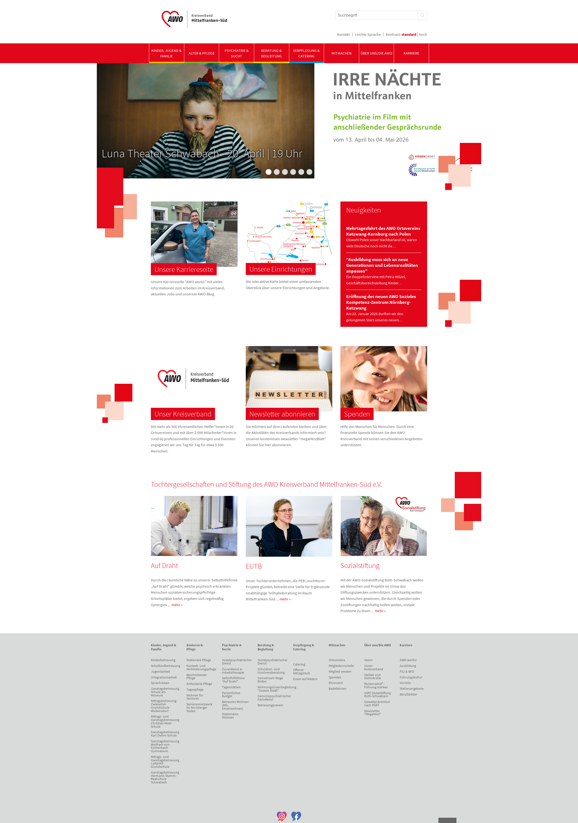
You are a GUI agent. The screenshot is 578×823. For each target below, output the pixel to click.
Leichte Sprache (368, 34)
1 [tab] (268, 172)
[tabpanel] (289, 120)
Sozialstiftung (360, 565)
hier (268, 444)
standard (408, 34)
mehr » (177, 604)
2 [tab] (277, 172)
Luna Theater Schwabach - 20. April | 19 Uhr (202, 153)
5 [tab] (301, 172)
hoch (423, 34)
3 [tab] (285, 172)
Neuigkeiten (363, 209)
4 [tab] (293, 172)
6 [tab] (309, 172)
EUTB (254, 566)
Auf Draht (164, 565)
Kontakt (343, 34)
